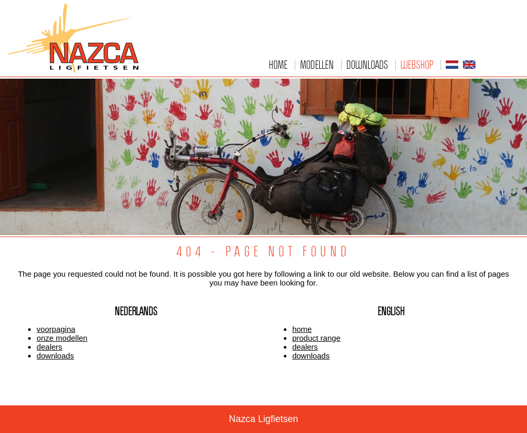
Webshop (416, 64)
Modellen (317, 64)
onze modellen (61, 337)
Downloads (367, 64)
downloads (55, 355)
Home (278, 64)
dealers (49, 346)
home (302, 329)
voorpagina (55, 329)
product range (316, 337)
